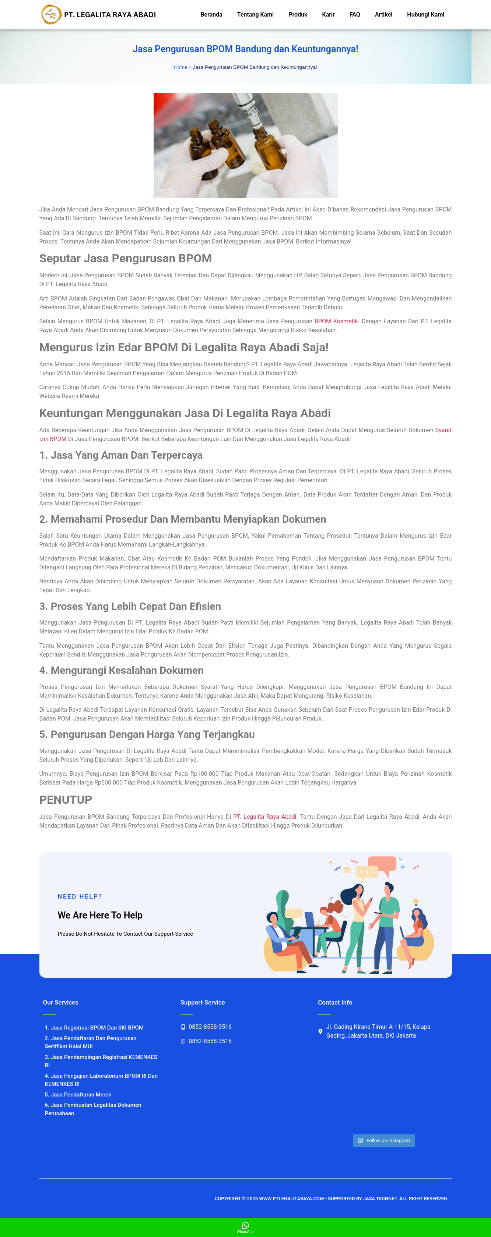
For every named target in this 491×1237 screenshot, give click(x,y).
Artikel (383, 14)
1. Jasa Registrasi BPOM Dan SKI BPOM (94, 1027)
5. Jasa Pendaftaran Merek (78, 1094)
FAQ (355, 14)
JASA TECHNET (380, 1198)
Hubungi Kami (425, 14)
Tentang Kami (255, 14)
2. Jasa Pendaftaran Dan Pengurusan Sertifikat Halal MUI (91, 1042)
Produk (297, 14)
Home (180, 67)
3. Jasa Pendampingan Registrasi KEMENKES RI (101, 1061)
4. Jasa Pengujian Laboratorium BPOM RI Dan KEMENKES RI (101, 1080)
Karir (328, 14)
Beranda (211, 14)
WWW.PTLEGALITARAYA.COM (291, 1198)
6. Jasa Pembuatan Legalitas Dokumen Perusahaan (93, 1109)
